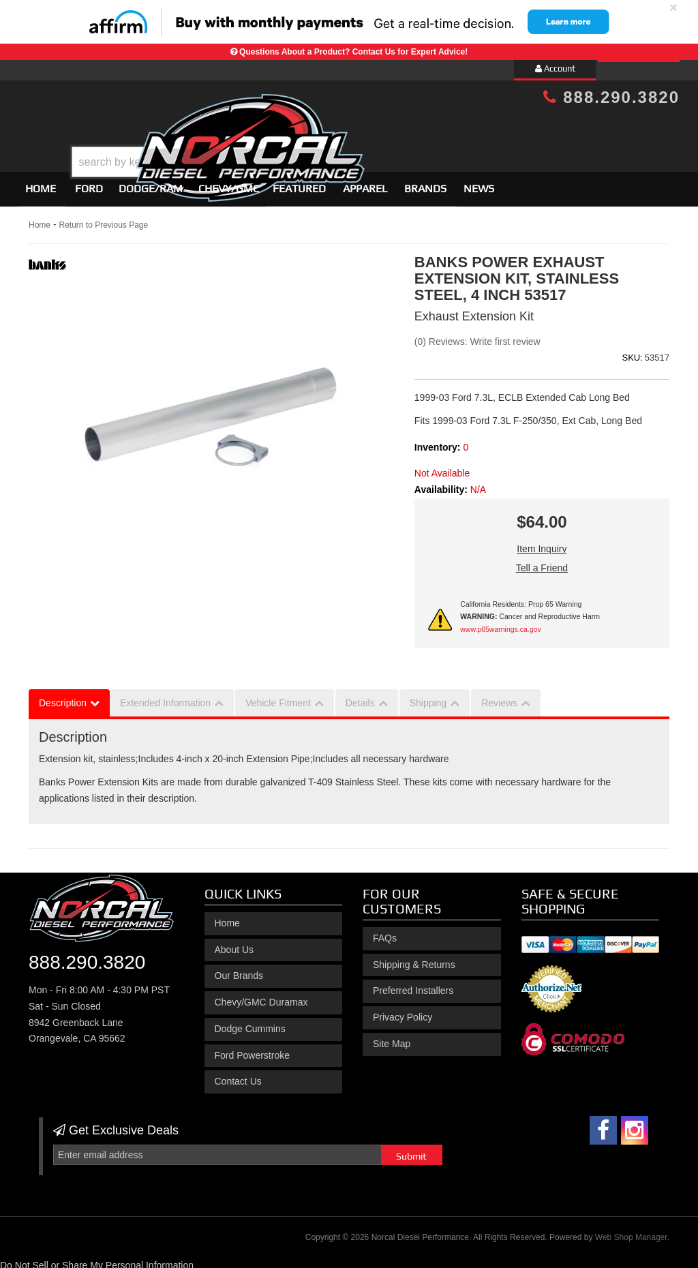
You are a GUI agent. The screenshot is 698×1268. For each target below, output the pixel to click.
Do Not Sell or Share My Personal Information (97, 1259)
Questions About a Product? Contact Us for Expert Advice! (353, 52)
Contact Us (238, 1075)
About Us (234, 943)
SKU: (632, 351)
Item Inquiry (541, 542)
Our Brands (239, 970)
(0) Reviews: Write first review (477, 335)
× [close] (673, 7)
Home (40, 182)
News (479, 182)
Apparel (365, 182)
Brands (425, 182)
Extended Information (165, 697)
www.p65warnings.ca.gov (500, 623)
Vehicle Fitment (278, 697)
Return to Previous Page (103, 219)
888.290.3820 (611, 97)
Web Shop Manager (631, 1231)
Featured (299, 182)
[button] (360, 127)
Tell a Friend (542, 561)
